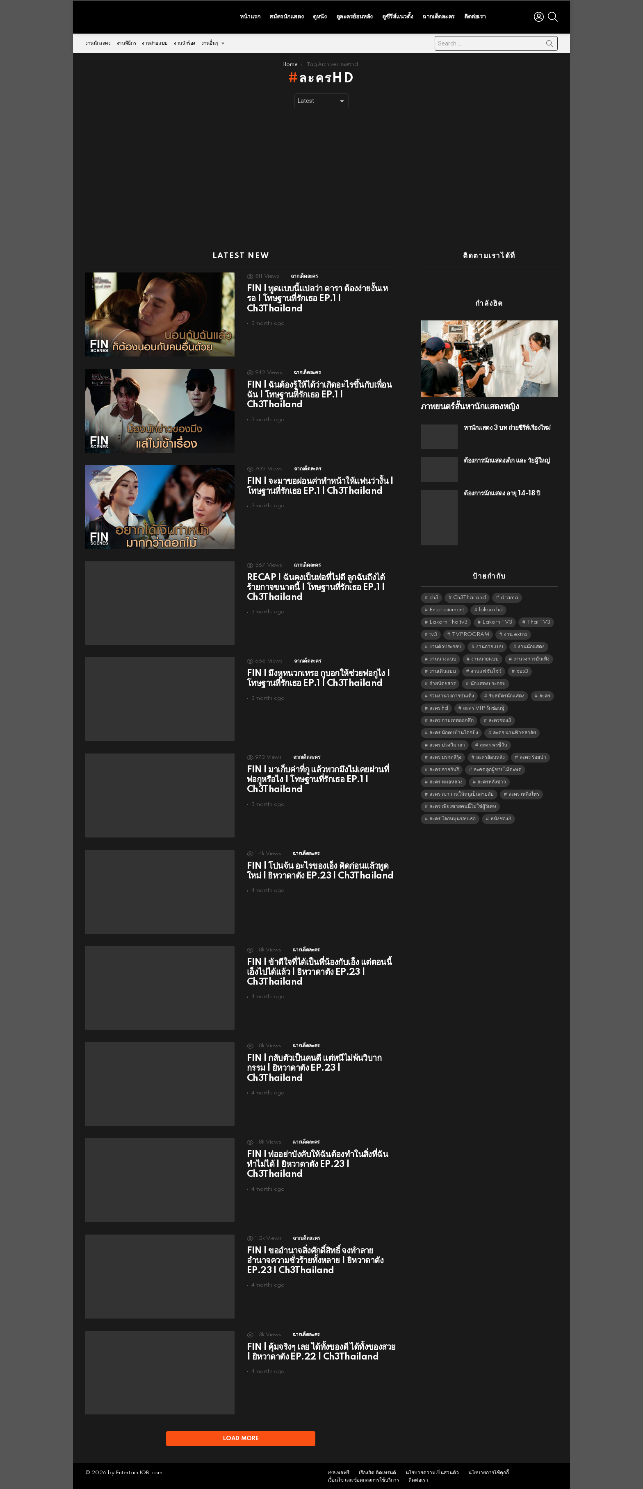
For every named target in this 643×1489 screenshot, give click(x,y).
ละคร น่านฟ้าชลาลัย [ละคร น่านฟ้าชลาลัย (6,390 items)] (514, 730)
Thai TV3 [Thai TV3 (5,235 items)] (538, 620)
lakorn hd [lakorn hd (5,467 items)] (491, 608)
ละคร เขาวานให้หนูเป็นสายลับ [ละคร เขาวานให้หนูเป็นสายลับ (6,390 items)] (461, 792)
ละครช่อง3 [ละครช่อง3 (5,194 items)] (499, 718)
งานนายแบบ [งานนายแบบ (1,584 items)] (485, 657)
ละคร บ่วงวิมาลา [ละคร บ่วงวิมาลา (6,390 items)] (447, 743)
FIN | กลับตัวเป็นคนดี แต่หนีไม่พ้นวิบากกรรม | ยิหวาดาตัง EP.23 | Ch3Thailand (314, 1066)
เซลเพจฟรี (338, 1471)
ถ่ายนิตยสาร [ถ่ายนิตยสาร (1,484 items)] (442, 681)
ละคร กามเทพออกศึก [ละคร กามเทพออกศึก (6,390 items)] (451, 718)
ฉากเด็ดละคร (438, 15)
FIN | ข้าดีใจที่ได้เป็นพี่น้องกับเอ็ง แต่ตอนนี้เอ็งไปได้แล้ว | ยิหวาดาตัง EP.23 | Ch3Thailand (319, 970)
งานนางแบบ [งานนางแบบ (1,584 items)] (442, 657)
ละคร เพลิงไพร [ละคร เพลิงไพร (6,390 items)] (523, 792)
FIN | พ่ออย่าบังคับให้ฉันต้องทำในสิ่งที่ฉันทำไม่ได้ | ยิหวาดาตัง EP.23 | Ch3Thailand (317, 1162)
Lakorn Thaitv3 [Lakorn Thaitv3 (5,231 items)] (448, 620)
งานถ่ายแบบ (155, 41)
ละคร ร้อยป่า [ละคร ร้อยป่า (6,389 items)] (533, 755)
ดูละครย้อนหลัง (354, 15)
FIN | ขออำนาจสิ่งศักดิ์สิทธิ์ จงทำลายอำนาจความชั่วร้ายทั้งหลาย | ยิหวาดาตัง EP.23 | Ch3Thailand (315, 1258)
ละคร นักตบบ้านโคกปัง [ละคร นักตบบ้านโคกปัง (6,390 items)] (453, 730)
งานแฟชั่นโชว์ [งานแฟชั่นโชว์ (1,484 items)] (486, 669)
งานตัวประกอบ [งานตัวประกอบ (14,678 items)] (445, 644)
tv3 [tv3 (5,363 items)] (433, 632)
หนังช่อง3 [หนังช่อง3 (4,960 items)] (500, 816)
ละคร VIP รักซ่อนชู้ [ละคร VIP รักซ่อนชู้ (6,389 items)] (483, 706)
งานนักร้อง (184, 41)
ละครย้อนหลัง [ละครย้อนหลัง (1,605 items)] (490, 755)
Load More (241, 1436)
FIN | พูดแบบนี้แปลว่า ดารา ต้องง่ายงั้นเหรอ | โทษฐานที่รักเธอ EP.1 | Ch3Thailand (317, 296)
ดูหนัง (319, 15)
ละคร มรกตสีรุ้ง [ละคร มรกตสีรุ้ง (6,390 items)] (445, 755)
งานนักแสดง (98, 41)
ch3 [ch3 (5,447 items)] (433, 595)
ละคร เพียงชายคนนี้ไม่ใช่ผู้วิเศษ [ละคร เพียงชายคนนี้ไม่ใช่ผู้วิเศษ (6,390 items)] (462, 804)
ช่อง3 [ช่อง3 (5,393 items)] (522, 669)
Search (549, 43)
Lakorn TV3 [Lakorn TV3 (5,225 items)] (497, 620)
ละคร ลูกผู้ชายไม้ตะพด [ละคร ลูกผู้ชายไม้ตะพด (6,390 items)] (498, 767)
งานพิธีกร (126, 41)
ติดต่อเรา (475, 15)
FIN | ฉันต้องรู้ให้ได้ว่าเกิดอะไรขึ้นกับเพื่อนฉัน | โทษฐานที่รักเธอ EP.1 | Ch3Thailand (319, 393)
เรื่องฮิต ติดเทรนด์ (377, 1471)
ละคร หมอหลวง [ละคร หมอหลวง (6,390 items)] (446, 780)
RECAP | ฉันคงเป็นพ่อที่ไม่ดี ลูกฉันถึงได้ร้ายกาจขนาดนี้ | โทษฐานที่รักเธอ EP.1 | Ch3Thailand (316, 585)
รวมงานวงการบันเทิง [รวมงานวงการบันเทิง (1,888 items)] (451, 694)
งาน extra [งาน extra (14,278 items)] (515, 632)
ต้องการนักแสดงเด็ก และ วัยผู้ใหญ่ (507, 458)
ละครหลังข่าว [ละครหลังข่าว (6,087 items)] (491, 780)
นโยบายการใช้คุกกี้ (488, 1471)
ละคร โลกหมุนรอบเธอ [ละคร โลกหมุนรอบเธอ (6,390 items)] (452, 816)
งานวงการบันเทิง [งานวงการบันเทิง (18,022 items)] (531, 657)
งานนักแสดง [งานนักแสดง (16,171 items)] (531, 644)
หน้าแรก (250, 15)
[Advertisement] (321, 171)
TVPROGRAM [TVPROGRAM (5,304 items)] (470, 632)
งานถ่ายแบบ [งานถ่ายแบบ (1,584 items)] (489, 644)
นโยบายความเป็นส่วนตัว (432, 1471)
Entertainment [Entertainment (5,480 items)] (446, 608)
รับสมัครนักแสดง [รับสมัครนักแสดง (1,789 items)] (506, 694)
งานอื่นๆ (209, 43)
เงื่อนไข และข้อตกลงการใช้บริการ (363, 1479)
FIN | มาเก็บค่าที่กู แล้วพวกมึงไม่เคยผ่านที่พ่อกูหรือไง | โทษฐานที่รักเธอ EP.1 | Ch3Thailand (318, 777)
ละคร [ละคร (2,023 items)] (544, 694)
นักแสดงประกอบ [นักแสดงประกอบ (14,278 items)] (488, 681)
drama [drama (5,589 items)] (509, 595)
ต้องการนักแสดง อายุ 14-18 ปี (502, 491)
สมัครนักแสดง (286, 15)
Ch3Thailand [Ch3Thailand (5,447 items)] (469, 595)
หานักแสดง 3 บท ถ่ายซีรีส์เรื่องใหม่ (507, 425)
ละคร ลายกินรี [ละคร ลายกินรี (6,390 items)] (444, 767)
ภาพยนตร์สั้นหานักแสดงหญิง (470, 404)
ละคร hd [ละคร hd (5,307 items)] (438, 706)
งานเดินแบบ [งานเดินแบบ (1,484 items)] (442, 669)
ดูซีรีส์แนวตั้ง (397, 15)
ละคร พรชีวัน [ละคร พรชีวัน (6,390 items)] (493, 743)
